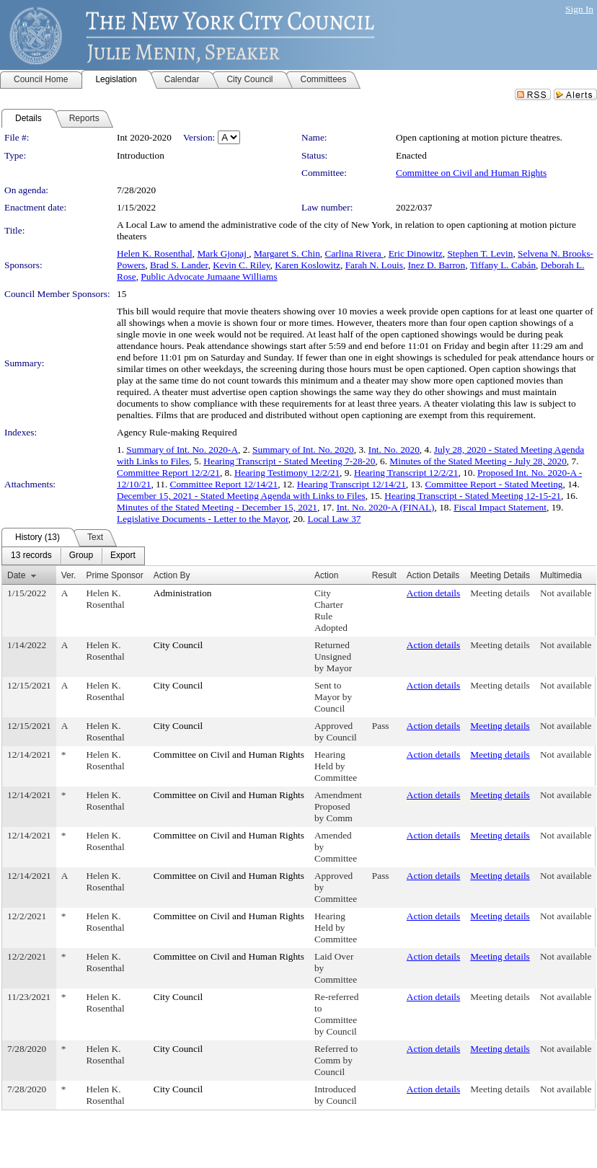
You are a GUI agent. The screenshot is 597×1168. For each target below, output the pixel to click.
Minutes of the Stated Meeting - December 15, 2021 (217, 507)
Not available (565, 593)
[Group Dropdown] (81, 556)
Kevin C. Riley (241, 265)
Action (326, 575)
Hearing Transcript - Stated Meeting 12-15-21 (472, 495)
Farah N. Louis (374, 265)
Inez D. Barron (437, 265)
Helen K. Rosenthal (155, 253)
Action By (172, 575)
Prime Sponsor (114, 575)
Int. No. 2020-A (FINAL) (386, 507)
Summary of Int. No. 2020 (303, 449)
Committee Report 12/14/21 (224, 484)
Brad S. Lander (179, 265)
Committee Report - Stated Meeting (493, 484)
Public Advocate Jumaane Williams (209, 276)
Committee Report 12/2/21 (168, 472)
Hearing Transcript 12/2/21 (406, 472)
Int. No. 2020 (394, 449)
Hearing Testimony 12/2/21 (287, 472)
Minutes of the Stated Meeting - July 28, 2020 (477, 461)
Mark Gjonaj (223, 253)
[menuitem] (31, 556)
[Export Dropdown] (123, 556)
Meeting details (500, 593)
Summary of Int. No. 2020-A (182, 449)
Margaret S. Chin (287, 253)
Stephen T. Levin (480, 253)
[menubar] (73, 556)
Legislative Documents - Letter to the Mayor (202, 518)
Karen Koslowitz (307, 265)
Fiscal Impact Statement (500, 507)
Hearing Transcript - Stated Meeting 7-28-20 (289, 461)
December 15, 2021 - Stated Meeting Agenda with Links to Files (241, 495)
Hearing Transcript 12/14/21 (351, 484)
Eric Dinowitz (416, 253)
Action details (433, 593)
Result (384, 575)
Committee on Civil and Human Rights (471, 172)
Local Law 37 (334, 518)
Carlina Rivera (354, 253)
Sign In (579, 9)
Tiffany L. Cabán (503, 265)
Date (16, 575)
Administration (183, 593)
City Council (178, 645)
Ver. (68, 575)
